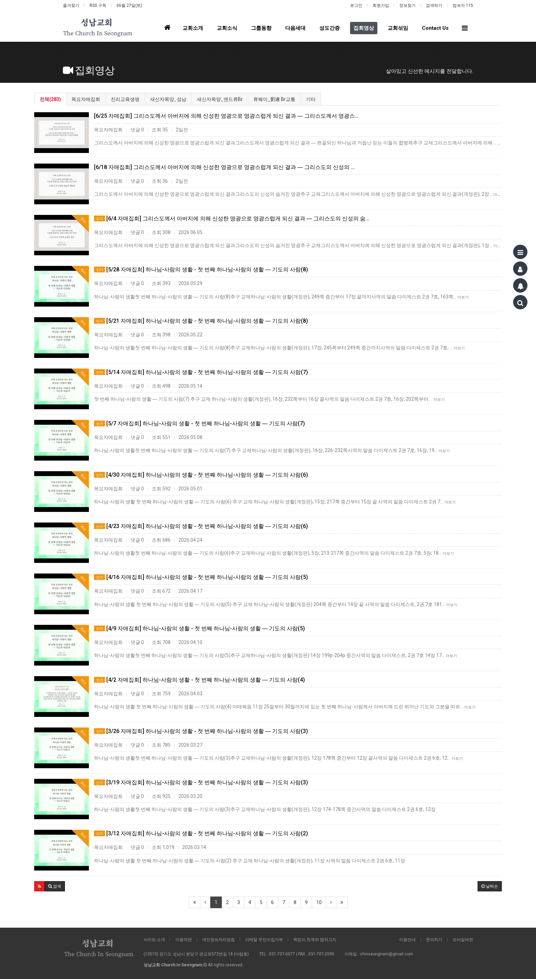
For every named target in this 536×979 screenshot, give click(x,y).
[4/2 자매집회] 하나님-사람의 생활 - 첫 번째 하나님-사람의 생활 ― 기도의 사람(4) (199, 680)
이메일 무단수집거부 (264, 939)
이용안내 (407, 939)
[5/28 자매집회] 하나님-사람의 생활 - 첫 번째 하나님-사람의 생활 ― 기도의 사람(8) (201, 269)
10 (319, 902)
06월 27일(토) (129, 5)
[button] (39, 886)
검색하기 (434, 5)
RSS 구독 (98, 5)
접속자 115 (463, 5)
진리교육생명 (125, 99)
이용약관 (183, 939)
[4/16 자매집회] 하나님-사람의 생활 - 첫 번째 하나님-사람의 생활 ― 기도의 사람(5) (201, 577)
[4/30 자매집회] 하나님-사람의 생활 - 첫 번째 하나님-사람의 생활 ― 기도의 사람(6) (201, 475)
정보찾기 (407, 5)
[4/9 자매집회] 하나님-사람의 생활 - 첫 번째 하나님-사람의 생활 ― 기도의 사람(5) (199, 628)
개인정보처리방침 (218, 939)
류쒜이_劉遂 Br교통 (274, 99)
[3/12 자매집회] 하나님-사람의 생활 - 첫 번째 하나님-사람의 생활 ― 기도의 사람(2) (201, 833)
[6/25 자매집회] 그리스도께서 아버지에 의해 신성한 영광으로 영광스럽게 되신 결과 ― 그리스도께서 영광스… (226, 116)
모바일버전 (463, 939)
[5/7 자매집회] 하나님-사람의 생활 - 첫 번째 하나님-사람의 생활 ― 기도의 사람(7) (199, 423)
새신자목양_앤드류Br (220, 99)
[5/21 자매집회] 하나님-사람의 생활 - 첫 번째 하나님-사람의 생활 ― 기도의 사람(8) (201, 321)
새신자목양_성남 (168, 99)
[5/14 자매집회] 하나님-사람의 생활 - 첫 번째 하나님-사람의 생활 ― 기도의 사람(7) (201, 372)
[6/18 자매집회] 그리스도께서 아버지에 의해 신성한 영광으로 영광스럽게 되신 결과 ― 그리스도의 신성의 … (224, 167)
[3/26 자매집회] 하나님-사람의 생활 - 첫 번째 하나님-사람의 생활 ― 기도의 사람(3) (201, 731)
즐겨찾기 (71, 5)
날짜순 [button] (489, 886)
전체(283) (50, 99)
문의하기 (434, 939)
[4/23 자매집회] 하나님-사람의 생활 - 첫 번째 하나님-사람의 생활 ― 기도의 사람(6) (201, 526)
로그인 (356, 5)
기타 (311, 99)
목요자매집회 (85, 99)
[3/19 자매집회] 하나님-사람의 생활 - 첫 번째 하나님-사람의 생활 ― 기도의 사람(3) (201, 782)
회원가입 (381, 5)
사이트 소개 (154, 939)
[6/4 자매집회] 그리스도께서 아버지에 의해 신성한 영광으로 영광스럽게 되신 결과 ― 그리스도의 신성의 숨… (231, 218)
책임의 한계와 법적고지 (314, 939)
